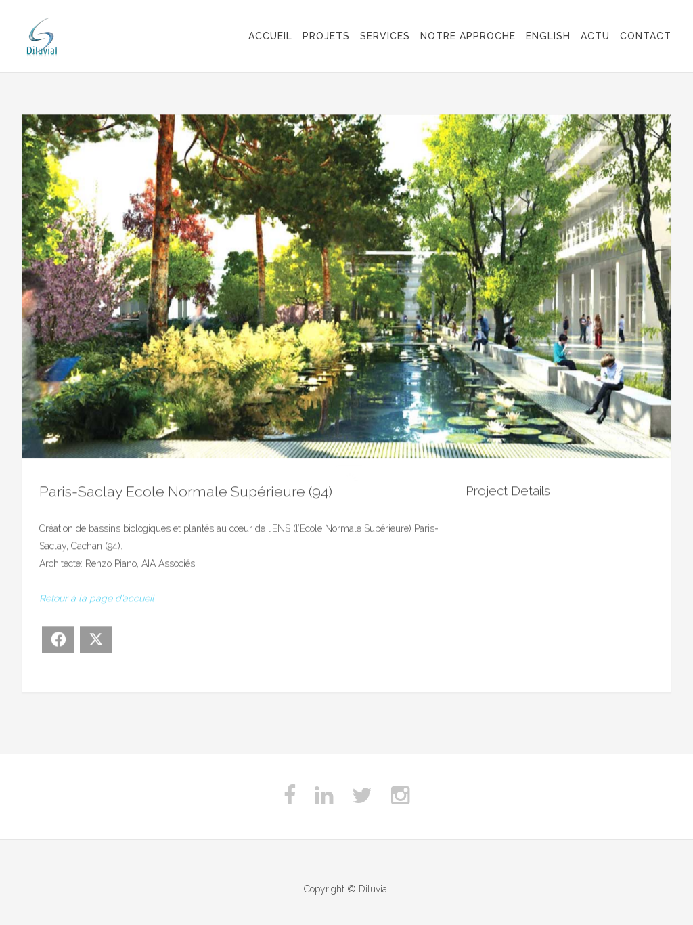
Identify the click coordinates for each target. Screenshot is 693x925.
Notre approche (468, 35)
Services (385, 35)
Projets (326, 35)
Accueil (270, 35)
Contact (645, 35)
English (548, 35)
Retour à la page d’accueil (96, 598)
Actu (595, 35)
